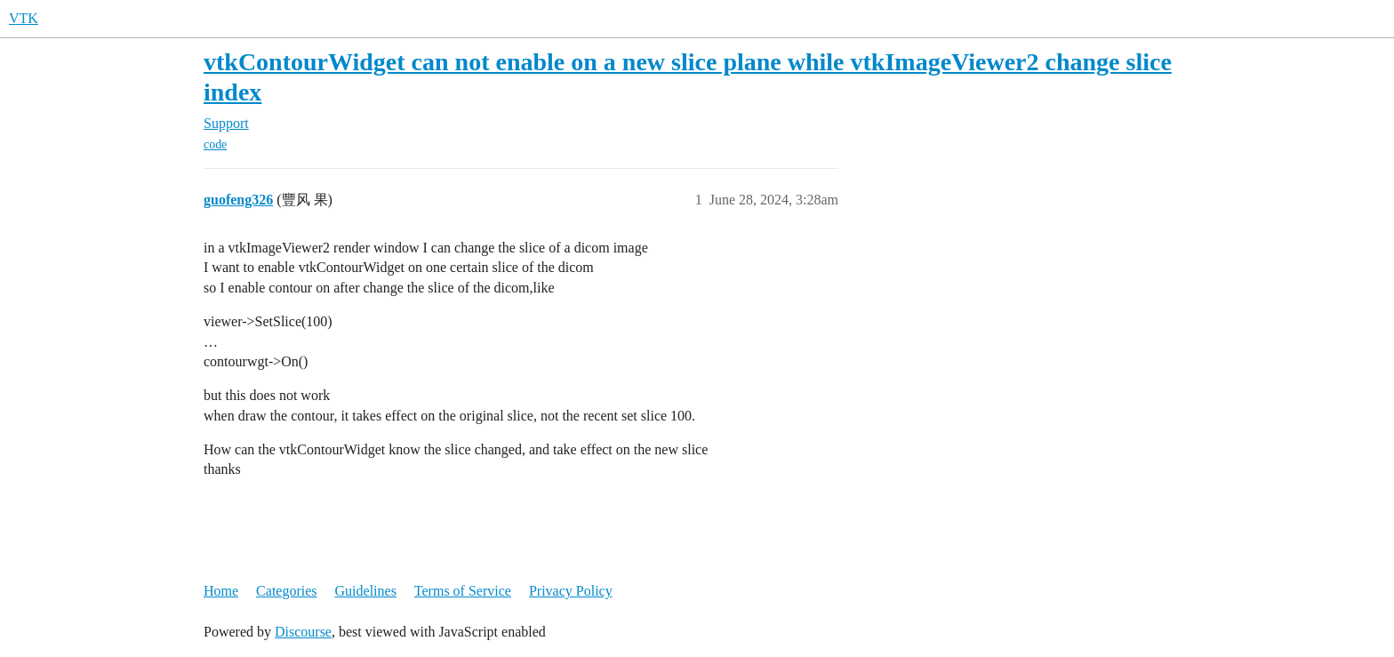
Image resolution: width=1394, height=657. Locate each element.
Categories (286, 590)
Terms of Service (462, 590)
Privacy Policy (571, 590)
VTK (23, 18)
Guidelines (366, 590)
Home (221, 590)
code (215, 144)
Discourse (303, 631)
